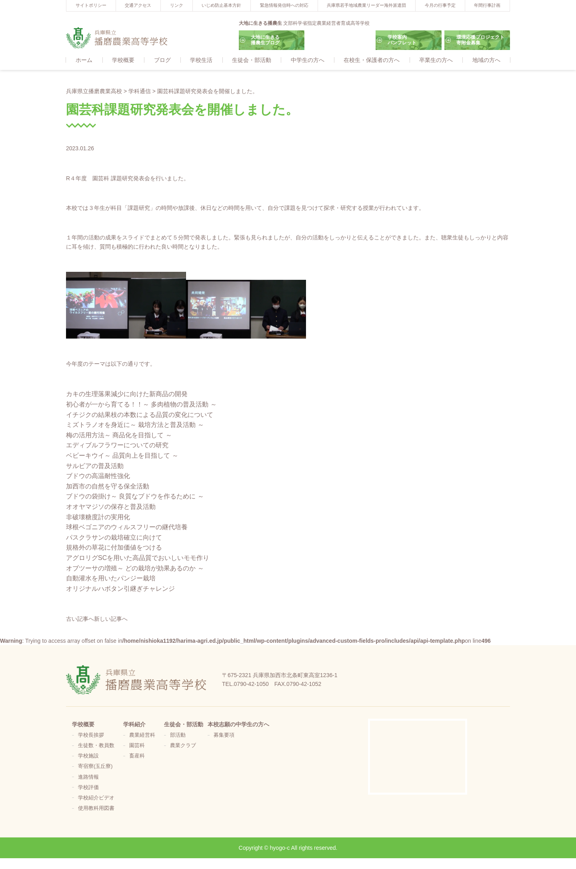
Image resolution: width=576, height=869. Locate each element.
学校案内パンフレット (402, 40)
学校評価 (88, 788)
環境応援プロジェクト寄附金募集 (480, 40)
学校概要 (123, 60)
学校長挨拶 (91, 735)
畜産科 (137, 756)
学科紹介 (134, 725)
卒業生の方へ (436, 60)
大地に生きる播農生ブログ (265, 40)
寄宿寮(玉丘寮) (95, 766)
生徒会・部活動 (251, 60)
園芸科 (137, 746)
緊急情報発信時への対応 (284, 5)
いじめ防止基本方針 (221, 5)
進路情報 (88, 777)
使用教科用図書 (96, 808)
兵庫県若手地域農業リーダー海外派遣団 (366, 5)
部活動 (178, 735)
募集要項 (224, 735)
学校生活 (201, 60)
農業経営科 (142, 735)
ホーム (84, 60)
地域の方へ (486, 60)
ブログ (162, 60)
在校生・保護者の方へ (372, 60)
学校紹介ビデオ (96, 798)
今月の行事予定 (440, 5)
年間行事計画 (487, 5)
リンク (176, 5)
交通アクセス (138, 5)
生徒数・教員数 (96, 746)
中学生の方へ (307, 60)
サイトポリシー (91, 5)
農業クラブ (183, 746)
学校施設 (88, 756)
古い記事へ (80, 619)
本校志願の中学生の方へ (238, 725)
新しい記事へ (111, 619)
